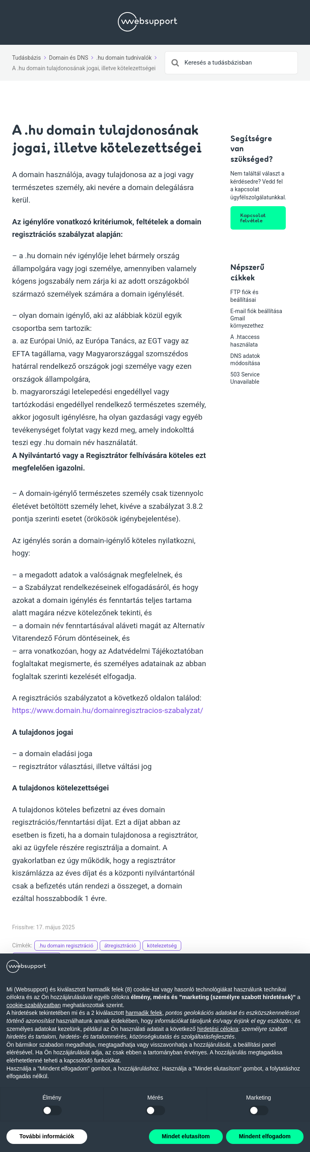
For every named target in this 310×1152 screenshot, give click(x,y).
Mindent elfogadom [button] (265, 1136)
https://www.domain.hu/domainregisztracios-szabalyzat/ (107, 710)
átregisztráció (120, 946)
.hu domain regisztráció (66, 946)
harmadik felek (144, 1013)
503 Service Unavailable (245, 378)
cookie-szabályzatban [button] (33, 1005)
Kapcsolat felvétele (253, 218)
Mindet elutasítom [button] (186, 1136)
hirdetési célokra (217, 1029)
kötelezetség (162, 946)
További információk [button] (46, 1136)
